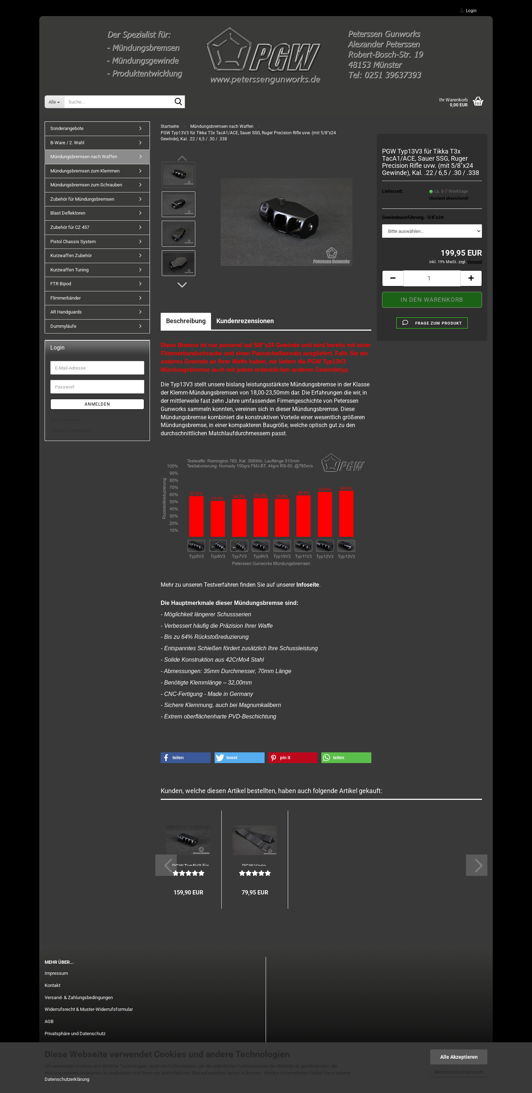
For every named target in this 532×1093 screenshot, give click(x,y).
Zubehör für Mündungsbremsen (82, 199)
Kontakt (52, 985)
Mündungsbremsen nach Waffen (83, 156)
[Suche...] (54, 101)
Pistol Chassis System (73, 241)
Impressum (56, 973)
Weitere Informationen (458, 1072)
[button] (182, 285)
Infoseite (307, 584)
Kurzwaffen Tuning (69, 269)
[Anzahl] (432, 278)
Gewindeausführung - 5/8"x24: (413, 217)
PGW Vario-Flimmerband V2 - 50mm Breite (255, 864)
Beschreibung (186, 321)
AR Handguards (66, 312)
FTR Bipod (60, 283)
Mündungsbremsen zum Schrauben (86, 184)
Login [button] (468, 10)
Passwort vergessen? (72, 430)
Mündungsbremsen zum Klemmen (85, 171)
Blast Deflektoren (67, 213)
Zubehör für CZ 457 (69, 227)
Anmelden (97, 404)
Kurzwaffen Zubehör (71, 255)
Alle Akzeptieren (459, 1057)
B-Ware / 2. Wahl (67, 142)
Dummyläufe (63, 326)
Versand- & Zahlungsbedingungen (79, 997)
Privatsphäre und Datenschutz (75, 1033)
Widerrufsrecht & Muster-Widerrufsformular (89, 1009)
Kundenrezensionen (245, 321)
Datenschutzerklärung (67, 1079)
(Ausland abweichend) (448, 198)
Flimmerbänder (65, 298)
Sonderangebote (67, 128)
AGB (49, 1021)
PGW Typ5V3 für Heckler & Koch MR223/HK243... (190, 864)
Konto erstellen (65, 419)
